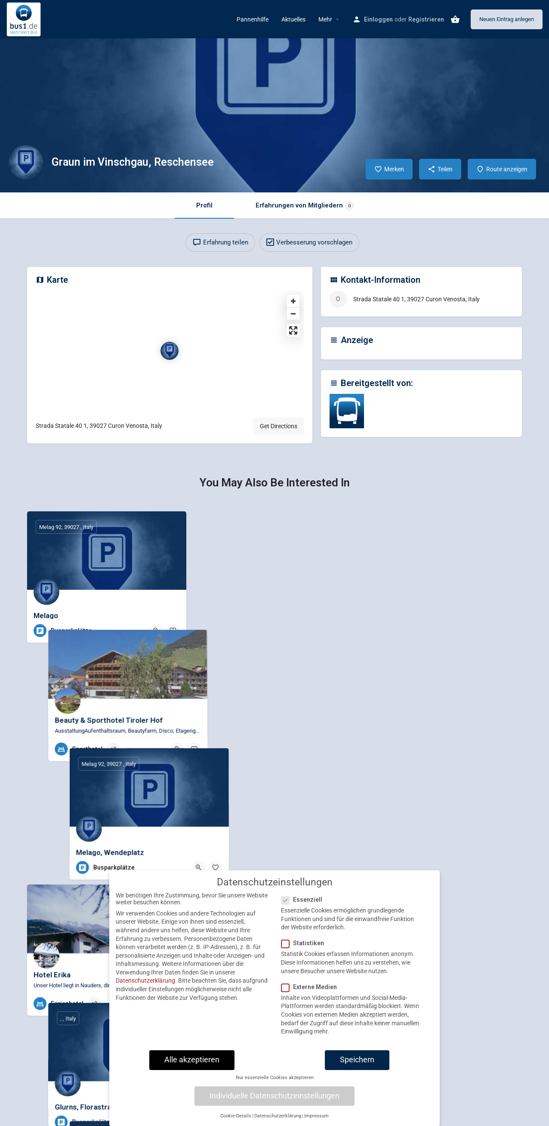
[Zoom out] (293, 313)
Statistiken (305, 943)
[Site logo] (24, 18)
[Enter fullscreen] (293, 330)
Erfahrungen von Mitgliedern (304, 205)
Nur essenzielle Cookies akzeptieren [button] (275, 1077)
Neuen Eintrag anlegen (506, 19)
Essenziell (304, 899)
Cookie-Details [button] (235, 1116)
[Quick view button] (156, 630)
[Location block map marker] (169, 351)
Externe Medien (311, 987)
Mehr (325, 19)
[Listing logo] (26, 162)
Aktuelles (293, 19)
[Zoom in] (293, 301)
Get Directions (278, 426)
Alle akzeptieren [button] (191, 1059)
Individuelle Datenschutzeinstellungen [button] (274, 1096)
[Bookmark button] (173, 630)
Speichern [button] (357, 1059)
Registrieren (426, 19)
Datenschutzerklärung (145, 980)
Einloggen (378, 19)
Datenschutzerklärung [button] (277, 1116)
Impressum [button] (316, 1116)
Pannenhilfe (252, 19)
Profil (204, 205)
